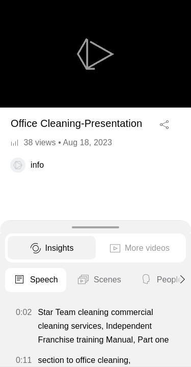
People (161, 280)
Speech (35, 280)
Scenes (99, 280)
